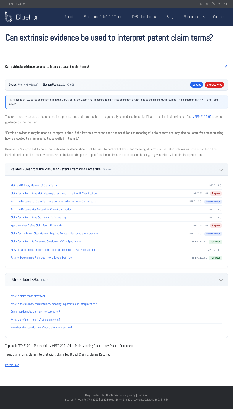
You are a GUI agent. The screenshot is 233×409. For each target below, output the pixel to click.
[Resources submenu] (204, 17)
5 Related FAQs (214, 84)
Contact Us (98, 395)
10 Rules (196, 84)
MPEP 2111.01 (202, 116)
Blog (87, 395)
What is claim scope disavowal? (28, 296)
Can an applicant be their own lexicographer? (35, 312)
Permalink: (12, 365)
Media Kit (143, 395)
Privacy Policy (128, 395)
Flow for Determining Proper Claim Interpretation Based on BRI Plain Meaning (53, 250)
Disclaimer (112, 395)
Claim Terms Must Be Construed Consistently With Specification (46, 241)
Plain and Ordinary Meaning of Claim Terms (34, 185)
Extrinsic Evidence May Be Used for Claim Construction (41, 209)
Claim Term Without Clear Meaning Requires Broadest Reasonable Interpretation (55, 233)
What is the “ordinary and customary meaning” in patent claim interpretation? (54, 304)
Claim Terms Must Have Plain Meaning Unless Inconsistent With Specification (54, 193)
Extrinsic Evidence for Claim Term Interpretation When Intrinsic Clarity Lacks (53, 201)
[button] (116, 67)
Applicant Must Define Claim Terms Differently (36, 225)
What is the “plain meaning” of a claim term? (35, 320)
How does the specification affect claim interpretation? (41, 327)
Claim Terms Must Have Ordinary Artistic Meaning (38, 217)
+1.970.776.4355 (15, 4)
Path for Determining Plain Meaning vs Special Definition (42, 257)
